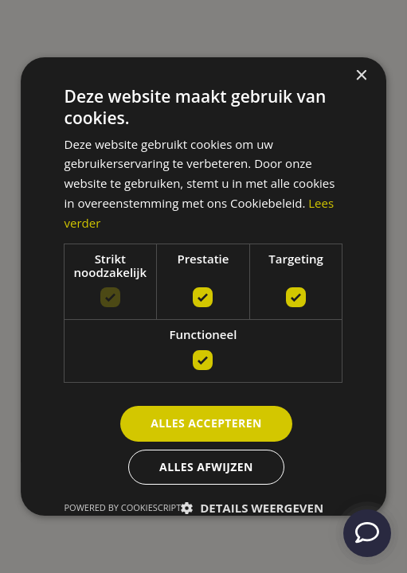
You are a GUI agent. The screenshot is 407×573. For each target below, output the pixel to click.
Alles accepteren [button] (206, 423)
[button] (252, 508)
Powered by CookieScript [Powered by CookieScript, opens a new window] (123, 507)
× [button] (360, 76)
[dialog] (204, 286)
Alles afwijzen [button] (206, 466)
